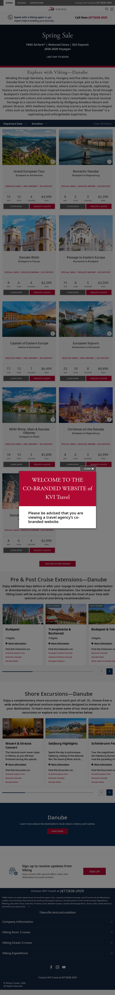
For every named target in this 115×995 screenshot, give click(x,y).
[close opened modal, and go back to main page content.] (88, 468)
